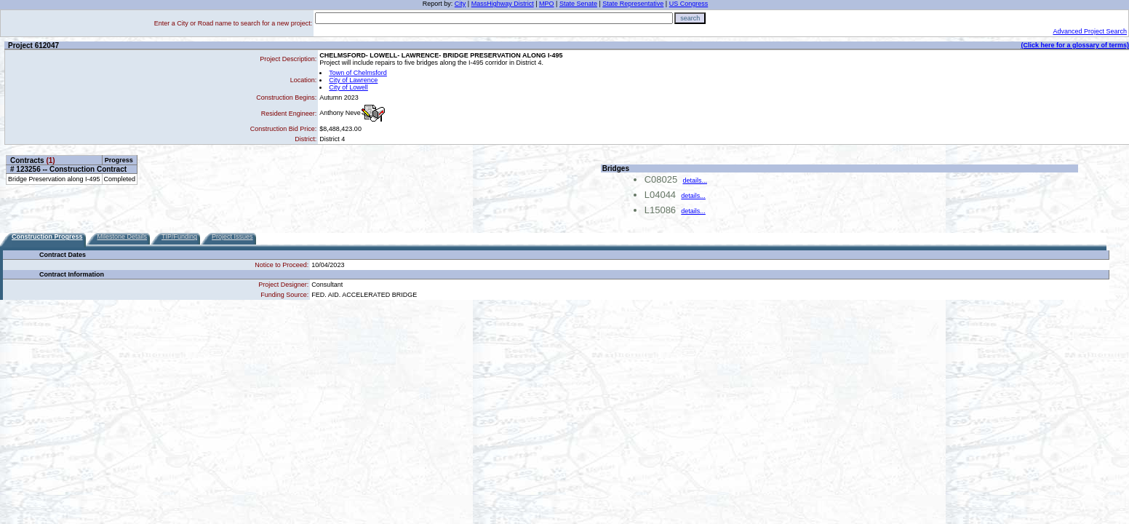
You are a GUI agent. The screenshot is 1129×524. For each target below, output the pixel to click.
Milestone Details (122, 236)
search (690, 18)
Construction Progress (47, 236)
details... (694, 180)
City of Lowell (348, 87)
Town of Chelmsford (358, 72)
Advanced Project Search (1090, 31)
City (460, 3)
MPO (546, 3)
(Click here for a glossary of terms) (1075, 45)
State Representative (632, 3)
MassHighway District (502, 3)
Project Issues (232, 236)
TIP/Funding (179, 236)
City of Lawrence (353, 80)
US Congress (689, 3)
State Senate (578, 3)
